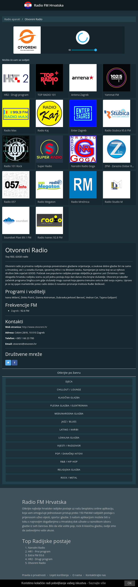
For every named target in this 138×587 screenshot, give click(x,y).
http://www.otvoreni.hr (34, 327)
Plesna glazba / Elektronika (69, 405)
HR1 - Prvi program (39, 551)
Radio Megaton (46, 201)
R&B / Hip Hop (69, 461)
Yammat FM (112, 94)
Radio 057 (10, 201)
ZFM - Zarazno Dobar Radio (121, 166)
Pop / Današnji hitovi (69, 453)
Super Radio (45, 166)
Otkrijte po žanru (69, 372)
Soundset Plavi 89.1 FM (17, 237)
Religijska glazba (69, 469)
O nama (77, 575)
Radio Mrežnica (80, 201)
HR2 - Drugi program (16, 94)
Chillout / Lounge (69, 389)
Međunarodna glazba (69, 413)
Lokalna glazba (69, 437)
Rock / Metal (69, 477)
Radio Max (10, 130)
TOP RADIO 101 (47, 94)
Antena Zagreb (80, 94)
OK (130, 583)
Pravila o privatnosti (34, 575)
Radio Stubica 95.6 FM (118, 130)
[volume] (84, 50)
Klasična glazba (69, 397)
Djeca (69, 381)
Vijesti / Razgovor (69, 445)
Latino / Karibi (69, 429)
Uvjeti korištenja (59, 575)
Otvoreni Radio (37, 563)
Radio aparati (12, 19)
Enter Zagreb (78, 130)
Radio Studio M (114, 201)
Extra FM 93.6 (36, 555)
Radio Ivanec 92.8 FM (50, 237)
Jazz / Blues (69, 421)
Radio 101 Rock (13, 166)
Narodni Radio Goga (83, 166)
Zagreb (15, 310)
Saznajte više (97, 583)
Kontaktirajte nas (96, 575)
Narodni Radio (36, 547)
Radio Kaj (43, 130)
